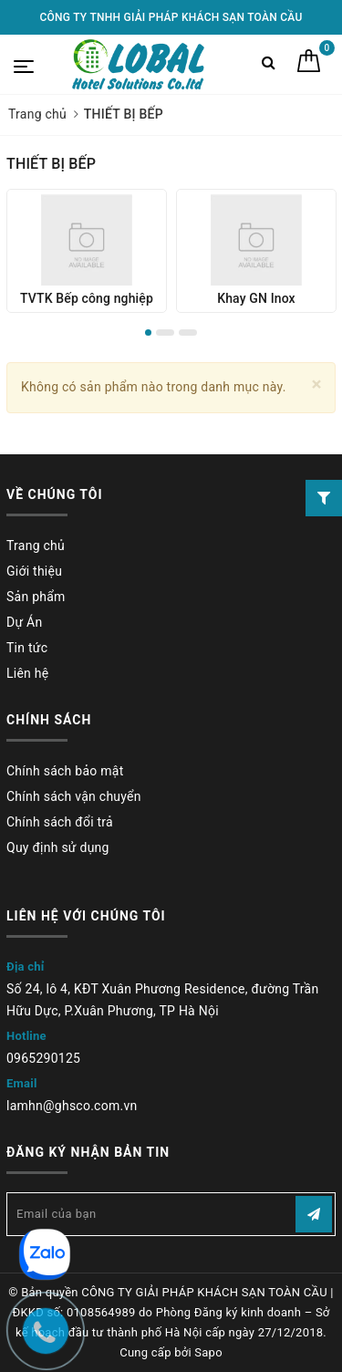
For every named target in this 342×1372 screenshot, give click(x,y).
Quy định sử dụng (57, 847)
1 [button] (148, 332)
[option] (86, 251)
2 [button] (165, 332)
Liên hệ (27, 673)
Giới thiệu (34, 571)
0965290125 (43, 1058)
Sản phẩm (36, 596)
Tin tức (26, 647)
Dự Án (24, 622)
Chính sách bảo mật (64, 771)
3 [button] (188, 332)
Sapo (208, 1352)
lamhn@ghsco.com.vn (71, 1105)
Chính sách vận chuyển (73, 796)
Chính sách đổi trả (59, 822)
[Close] (317, 384)
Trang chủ (35, 545)
